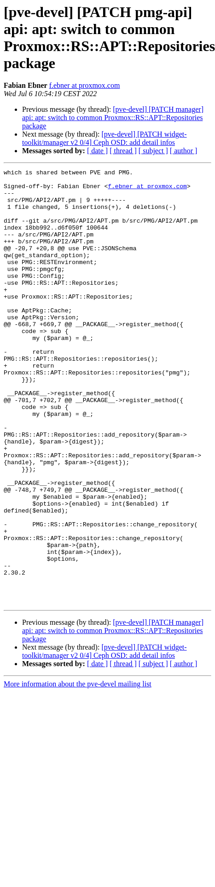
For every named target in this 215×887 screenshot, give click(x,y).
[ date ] (97, 151)
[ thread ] (123, 151)
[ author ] (184, 151)
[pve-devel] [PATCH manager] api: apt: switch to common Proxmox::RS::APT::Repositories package (112, 117)
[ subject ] (153, 151)
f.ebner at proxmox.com (84, 85)
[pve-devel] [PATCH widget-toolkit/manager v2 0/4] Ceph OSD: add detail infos (104, 138)
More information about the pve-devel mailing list (77, 771)
